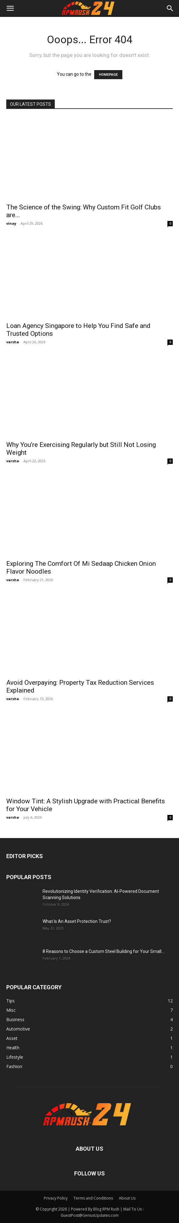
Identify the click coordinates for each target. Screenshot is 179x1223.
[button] (10, 8)
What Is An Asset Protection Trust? (77, 921)
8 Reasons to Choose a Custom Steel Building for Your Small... (103, 951)
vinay (11, 223)
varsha (12, 342)
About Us (127, 1198)
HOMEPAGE (108, 75)
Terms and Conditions (93, 1198)
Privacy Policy (56, 1198)
